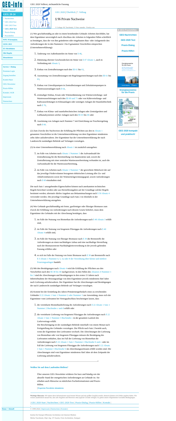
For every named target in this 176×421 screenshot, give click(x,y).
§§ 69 (68, 98)
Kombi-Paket (8, 80)
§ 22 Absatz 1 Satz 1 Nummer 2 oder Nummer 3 (61, 295)
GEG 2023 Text (10, 25)
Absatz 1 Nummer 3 (71, 153)
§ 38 (89, 255)
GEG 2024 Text (10, 22)
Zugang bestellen (9, 75)
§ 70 (44, 105)
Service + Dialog (9, 67)
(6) (31, 291)
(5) (31, 268)
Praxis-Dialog (10, 32)
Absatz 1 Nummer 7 (71, 170)
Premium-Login (9, 71)
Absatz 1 (99, 130)
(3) (31, 147)
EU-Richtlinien (9, 49)
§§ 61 (75, 69)
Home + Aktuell (9, 10)
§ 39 (85, 238)
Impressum (7, 97)
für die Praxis (128, 92)
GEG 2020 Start (38, 402)
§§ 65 (80, 115)
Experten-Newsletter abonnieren (51, 388)
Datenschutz (55, 409)
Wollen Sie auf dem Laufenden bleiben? (49, 367)
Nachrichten (9, 18)
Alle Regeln (7, 53)
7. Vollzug (81, 12)
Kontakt (6, 93)
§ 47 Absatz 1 (89, 59)
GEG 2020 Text (11, 29)
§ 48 (79, 53)
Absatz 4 (63, 268)
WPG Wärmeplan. (10, 40)
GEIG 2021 (7, 44)
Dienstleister (8, 57)
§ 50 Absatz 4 (103, 193)
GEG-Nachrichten (128, 35)
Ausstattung (42, 75)
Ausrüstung (42, 121)
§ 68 (44, 180)
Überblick (70, 12)
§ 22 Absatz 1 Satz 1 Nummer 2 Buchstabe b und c (79, 342)
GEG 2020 (60, 12)
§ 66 (44, 124)
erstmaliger (42, 95)
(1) (31, 33)
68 (88, 115)
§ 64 (63, 88)
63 (82, 69)
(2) (31, 130)
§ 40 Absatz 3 (99, 219)
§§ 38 (52, 271)
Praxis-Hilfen (8, 88)
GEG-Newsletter (9, 84)
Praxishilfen (9, 36)
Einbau (40, 69)
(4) (31, 206)
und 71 (75, 98)
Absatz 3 (55, 63)
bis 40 (58, 271)
